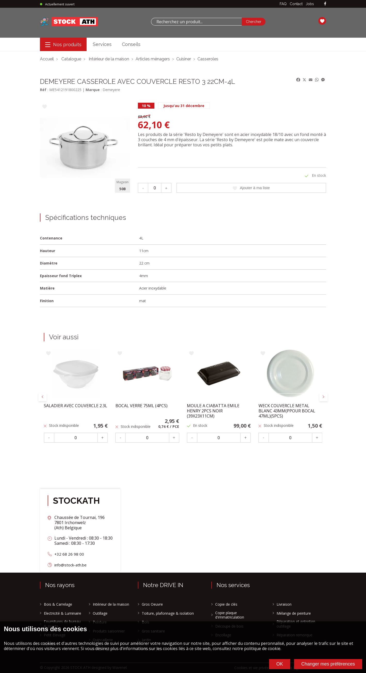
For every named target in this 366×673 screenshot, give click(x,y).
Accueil (47, 59)
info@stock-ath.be (72, 565)
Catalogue (71, 59)
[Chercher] (253, 22)
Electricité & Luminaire (62, 613)
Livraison (284, 604)
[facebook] (325, 4)
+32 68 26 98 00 (69, 554)
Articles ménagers (153, 59)
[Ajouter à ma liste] (44, 106)
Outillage (100, 613)
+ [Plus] (166, 188)
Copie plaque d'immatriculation (229, 615)
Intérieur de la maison (109, 59)
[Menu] (63, 44)
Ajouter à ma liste (251, 188)
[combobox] (196, 22)
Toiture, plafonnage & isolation (168, 613)
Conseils (131, 44)
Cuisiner (183, 59)
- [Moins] (143, 188)
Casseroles (207, 59)
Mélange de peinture (294, 613)
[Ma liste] (322, 21)
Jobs (310, 4)
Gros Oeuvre (152, 604)
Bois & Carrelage (58, 604)
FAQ (283, 4)
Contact (296, 4)
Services (102, 44)
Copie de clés (226, 604)
